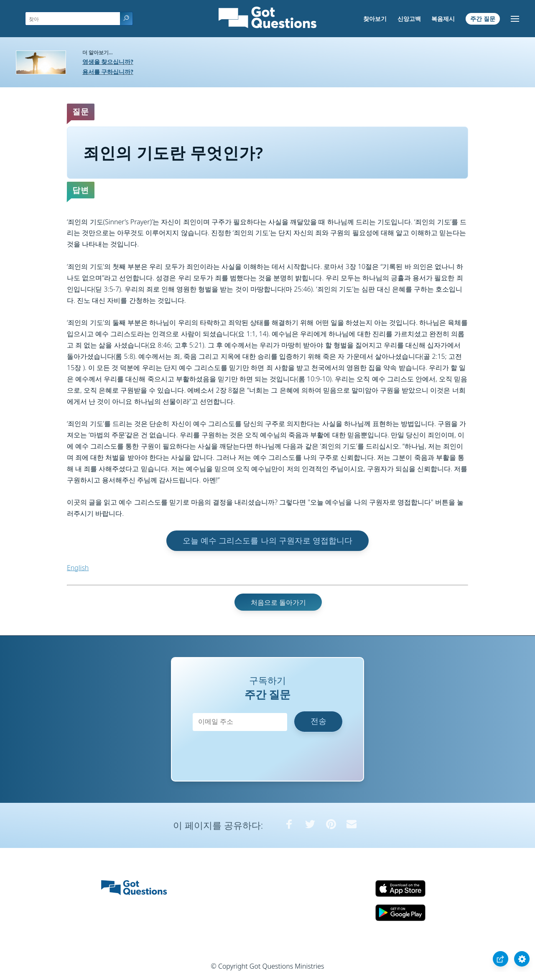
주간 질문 (482, 19)
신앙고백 (409, 19)
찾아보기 (375, 19)
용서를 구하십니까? (107, 72)
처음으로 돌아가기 (278, 602)
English (78, 567)
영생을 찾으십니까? (107, 62)
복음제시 (443, 19)
